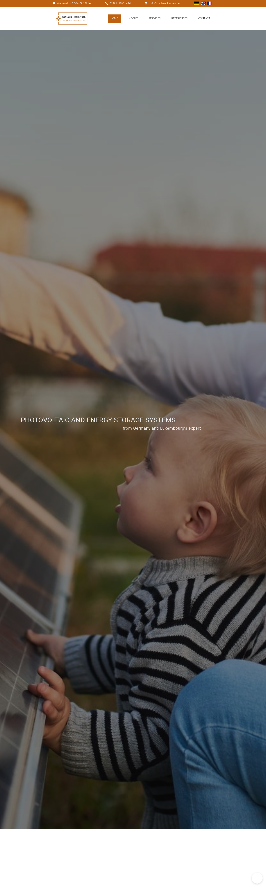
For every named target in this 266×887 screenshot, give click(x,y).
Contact (204, 18)
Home (114, 18)
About (133, 18)
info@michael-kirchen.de (164, 3)
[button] (257, 878)
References (179, 18)
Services (154, 18)
